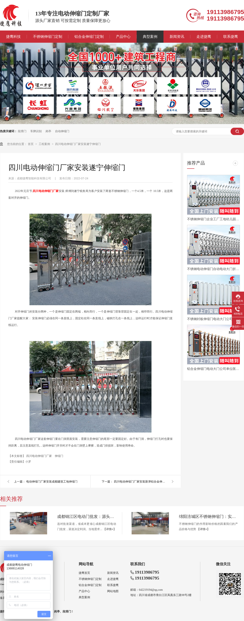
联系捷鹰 (230, 37)
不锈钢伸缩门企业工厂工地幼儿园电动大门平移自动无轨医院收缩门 (213, 219)
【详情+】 (109, 529)
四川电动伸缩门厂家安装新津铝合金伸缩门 (140, 481)
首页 (31, 144)
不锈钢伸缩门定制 (47, 37)
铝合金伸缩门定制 (89, 37)
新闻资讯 (177, 37)
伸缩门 (59, 456)
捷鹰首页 (84, 572)
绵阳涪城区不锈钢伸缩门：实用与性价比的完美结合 (208, 516)
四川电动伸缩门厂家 (39, 456)
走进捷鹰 (203, 37)
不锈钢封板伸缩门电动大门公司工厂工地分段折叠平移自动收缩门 (213, 319)
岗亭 (48, 131)
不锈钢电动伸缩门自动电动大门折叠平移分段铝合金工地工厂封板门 (213, 269)
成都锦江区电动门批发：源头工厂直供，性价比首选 (86, 516)
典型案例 (150, 37)
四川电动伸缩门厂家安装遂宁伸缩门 (78, 144)
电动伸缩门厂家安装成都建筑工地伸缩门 (51, 481)
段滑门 (22, 131)
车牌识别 (36, 131)
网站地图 (113, 591)
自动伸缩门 (62, 131)
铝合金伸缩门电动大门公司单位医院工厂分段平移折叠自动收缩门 (213, 368)
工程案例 (45, 144)
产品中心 (123, 37)
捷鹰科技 (13, 37)
